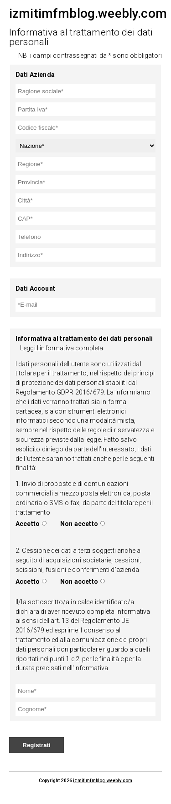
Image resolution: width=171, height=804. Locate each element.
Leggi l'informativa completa (61, 348)
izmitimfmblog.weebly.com (102, 780)
